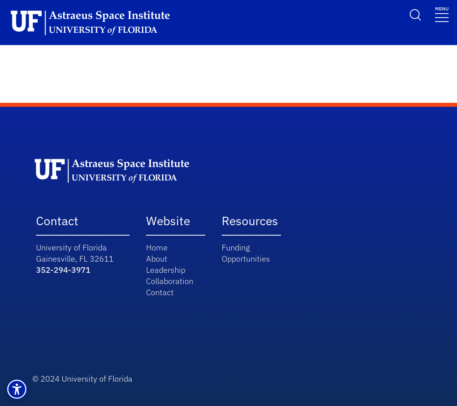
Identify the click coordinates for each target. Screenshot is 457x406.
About (156, 258)
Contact (160, 292)
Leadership (165, 269)
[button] (16, 389)
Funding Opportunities (246, 253)
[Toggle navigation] (442, 14)
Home (157, 247)
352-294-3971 (63, 269)
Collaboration (169, 281)
